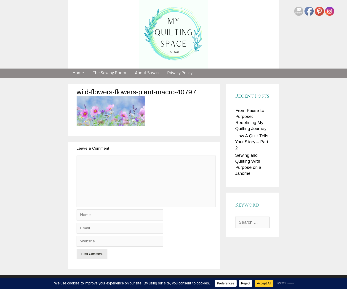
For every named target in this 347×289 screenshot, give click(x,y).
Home (78, 73)
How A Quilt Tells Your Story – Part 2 (251, 141)
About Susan (147, 73)
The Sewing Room (109, 73)
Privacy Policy (179, 73)
